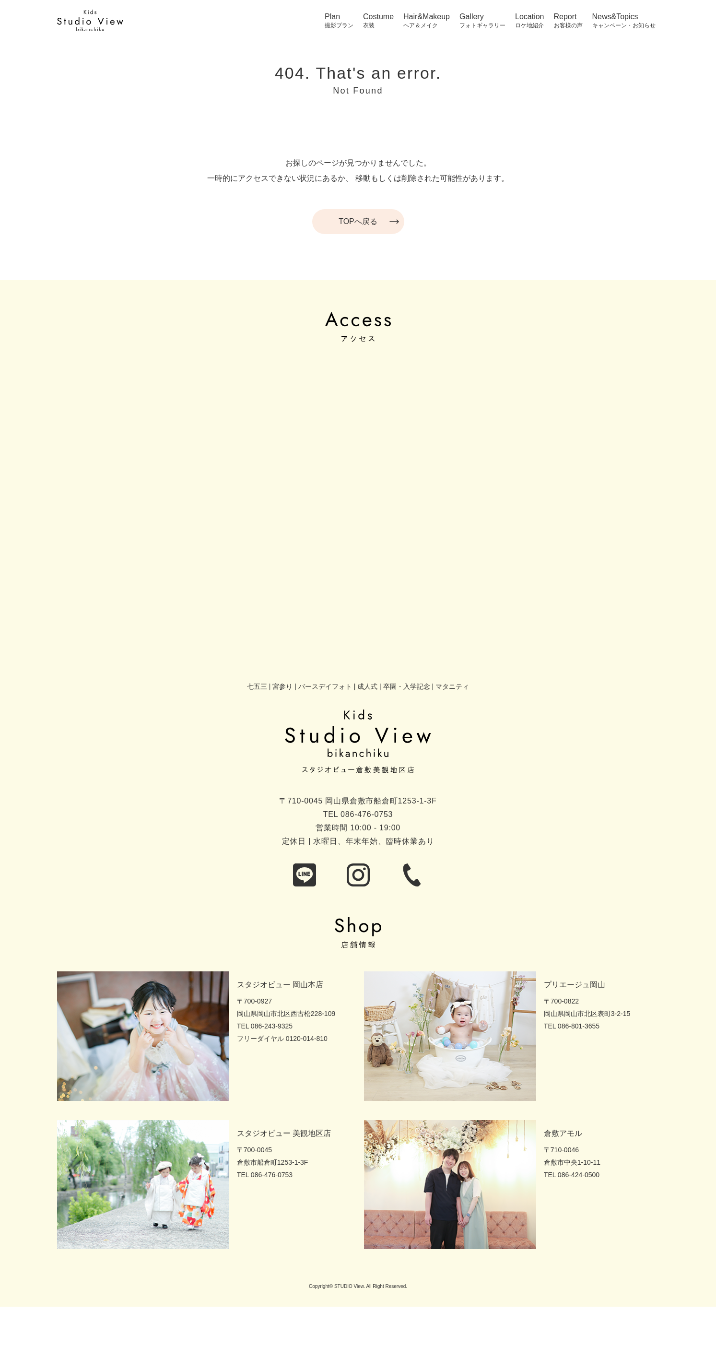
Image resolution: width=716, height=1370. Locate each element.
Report (565, 17)
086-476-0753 (366, 814)
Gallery (471, 17)
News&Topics (615, 17)
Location (529, 17)
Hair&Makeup (426, 17)
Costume (378, 17)
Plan (332, 17)
